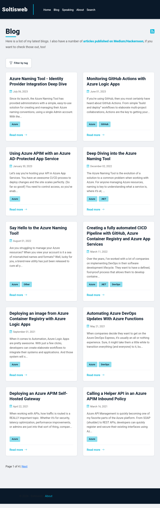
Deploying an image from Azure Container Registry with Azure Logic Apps (39, 321)
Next (25, 470)
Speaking (67, 9)
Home (47, 9)
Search (91, 9)
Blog (56, 9)
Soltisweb (15, 9)
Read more (19, 135)
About (80, 9)
